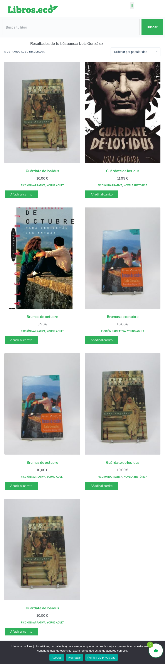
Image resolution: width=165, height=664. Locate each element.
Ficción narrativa (33, 185)
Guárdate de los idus (42, 171)
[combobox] (71, 27)
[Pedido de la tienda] (135, 52)
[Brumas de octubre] (42, 258)
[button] (132, 5)
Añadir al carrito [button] (21, 194)
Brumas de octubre (42, 317)
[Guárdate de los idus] (42, 112)
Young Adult (55, 185)
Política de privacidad (102, 657)
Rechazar (74, 657)
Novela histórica (135, 185)
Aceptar (57, 657)
